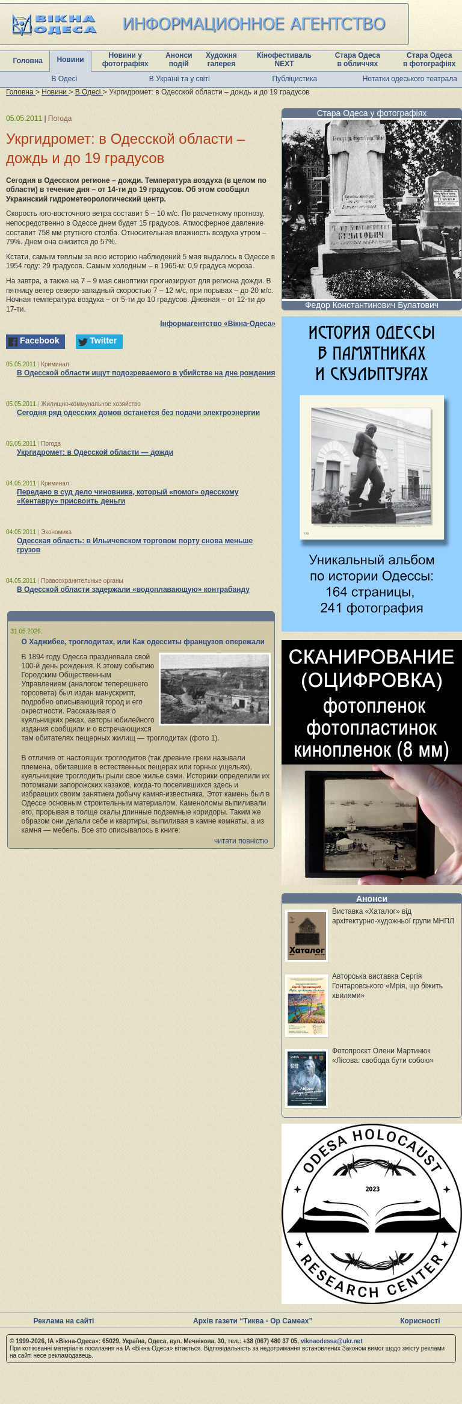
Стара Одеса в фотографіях (429, 59)
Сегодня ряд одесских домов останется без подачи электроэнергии (138, 412)
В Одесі (64, 79)
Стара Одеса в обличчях (357, 59)
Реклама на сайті (63, 1321)
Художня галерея (221, 59)
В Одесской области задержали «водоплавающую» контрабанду (133, 589)
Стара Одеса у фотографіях (372, 113)
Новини (70, 59)
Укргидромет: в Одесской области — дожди (95, 452)
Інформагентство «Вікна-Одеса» (218, 323)
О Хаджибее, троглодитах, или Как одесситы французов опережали (143, 642)
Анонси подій (178, 59)
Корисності (420, 1321)
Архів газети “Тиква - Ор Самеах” (252, 1321)
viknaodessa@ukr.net (332, 1341)
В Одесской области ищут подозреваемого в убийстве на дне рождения (146, 373)
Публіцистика (294, 79)
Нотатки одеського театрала (410, 79)
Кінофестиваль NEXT (284, 59)
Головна (28, 61)
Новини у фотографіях (125, 59)
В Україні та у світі (179, 79)
